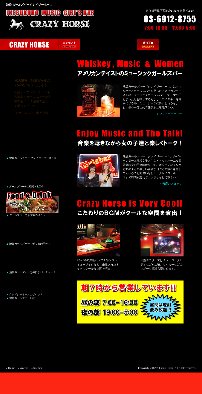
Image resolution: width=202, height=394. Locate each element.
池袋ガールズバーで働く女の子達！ (28, 243)
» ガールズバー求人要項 (31, 113)
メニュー (109, 44)
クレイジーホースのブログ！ (24, 294)
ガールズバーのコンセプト (69, 44)
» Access (23, 367)
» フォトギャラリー (169, 113)
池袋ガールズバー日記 (20, 298)
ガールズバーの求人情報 (190, 44)
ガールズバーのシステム (90, 44)
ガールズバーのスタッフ (128, 44)
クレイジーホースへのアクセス (168, 44)
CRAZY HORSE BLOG (32, 286)
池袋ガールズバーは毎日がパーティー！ (31, 272)
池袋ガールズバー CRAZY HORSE (29, 44)
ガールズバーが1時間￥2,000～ (26, 186)
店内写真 (148, 44)
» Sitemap (36, 367)
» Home (10, 367)
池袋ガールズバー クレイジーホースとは (31, 157)
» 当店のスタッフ (171, 183)
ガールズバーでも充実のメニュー (27, 215)
